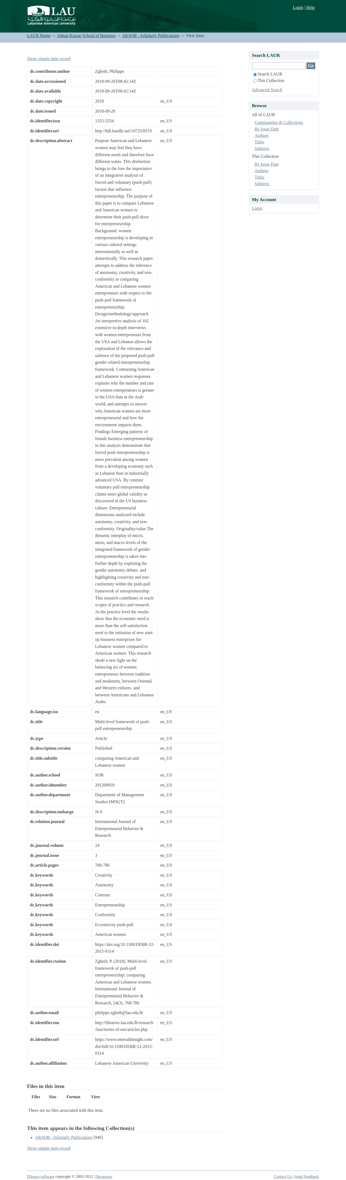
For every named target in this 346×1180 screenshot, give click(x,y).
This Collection (268, 80)
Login (298, 7)
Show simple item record (48, 58)
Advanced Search (267, 89)
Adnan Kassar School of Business (86, 35)
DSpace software (40, 1176)
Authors (262, 135)
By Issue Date (267, 129)
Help (310, 7)
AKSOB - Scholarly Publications (150, 35)
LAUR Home (39, 35)
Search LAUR (267, 74)
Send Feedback (307, 1176)
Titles (259, 142)
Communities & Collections (279, 122)
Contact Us (283, 1176)
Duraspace (103, 1176)
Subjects (262, 148)
